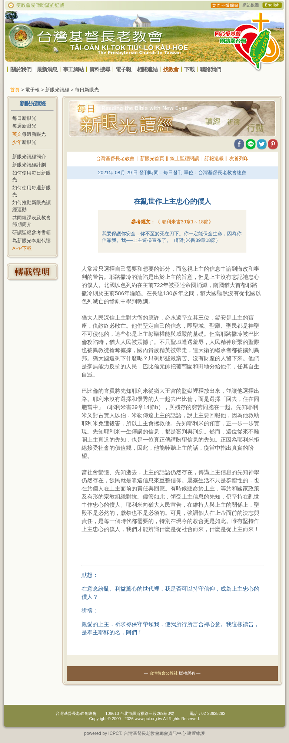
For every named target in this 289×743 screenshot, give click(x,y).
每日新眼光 (24, 118)
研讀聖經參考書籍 (31, 232)
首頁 (15, 89)
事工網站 (73, 69)
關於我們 (20, 69)
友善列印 (239, 158)
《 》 (184, 221)
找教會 (171, 69)
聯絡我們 (210, 69)
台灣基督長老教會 (115, 158)
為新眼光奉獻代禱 (31, 240)
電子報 (123, 69)
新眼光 (24, 142)
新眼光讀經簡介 (29, 156)
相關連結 (147, 69)
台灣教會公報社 (163, 673)
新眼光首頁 (152, 158)
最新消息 (47, 69)
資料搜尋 (99, 69)
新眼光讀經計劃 (29, 165)
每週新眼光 (24, 126)
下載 (189, 69)
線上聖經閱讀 (184, 158)
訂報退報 (214, 158)
